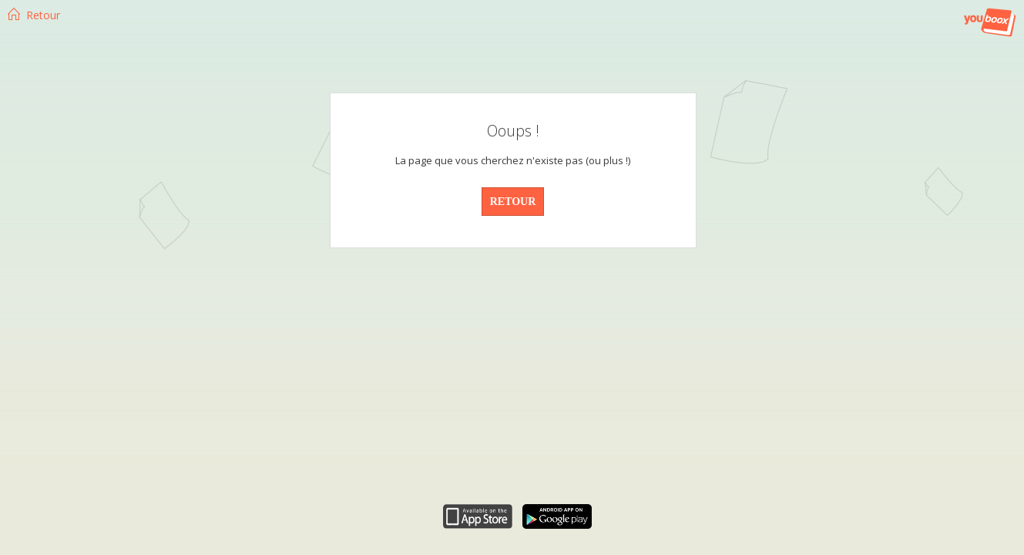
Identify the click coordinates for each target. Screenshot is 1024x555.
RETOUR (513, 201)
